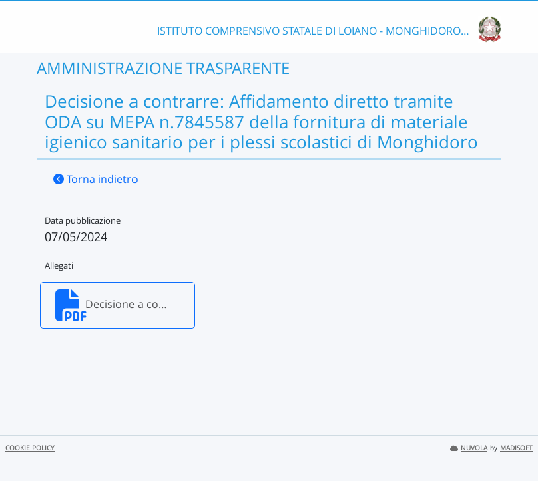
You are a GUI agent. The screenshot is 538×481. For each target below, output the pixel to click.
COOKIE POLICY (30, 448)
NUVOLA (468, 448)
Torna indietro (95, 179)
